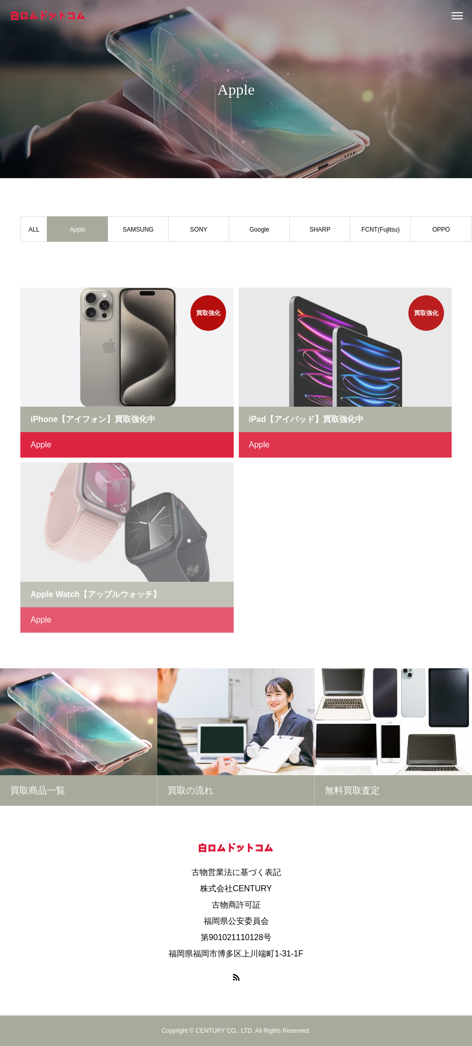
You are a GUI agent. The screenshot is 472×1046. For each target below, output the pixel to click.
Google (259, 229)
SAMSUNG (138, 229)
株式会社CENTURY (236, 888)
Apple (41, 444)
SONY (198, 229)
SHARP (320, 229)
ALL (34, 229)
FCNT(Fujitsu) (381, 229)
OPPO (441, 229)
